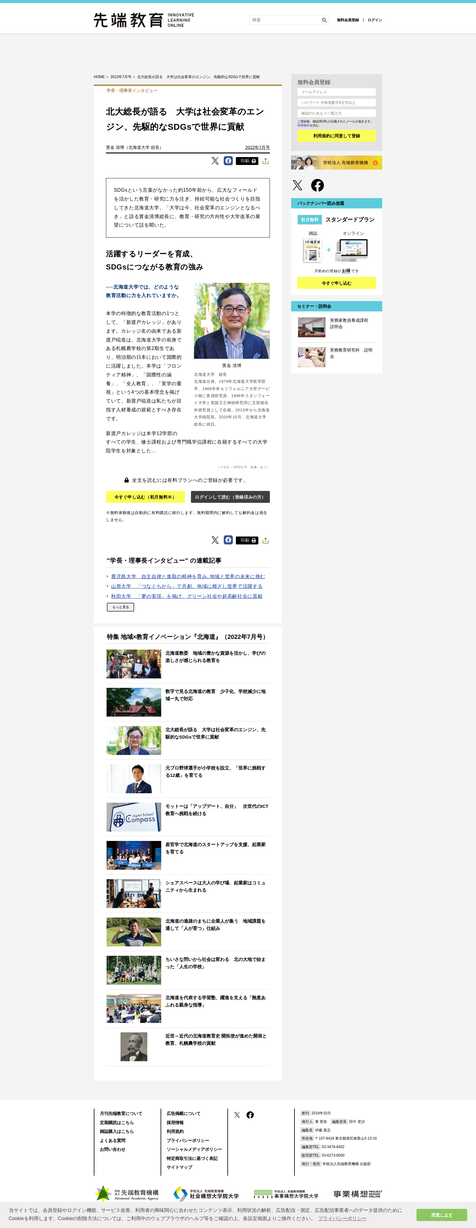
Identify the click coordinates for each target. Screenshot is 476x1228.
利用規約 (304, 125)
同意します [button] (442, 1215)
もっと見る (120, 607)
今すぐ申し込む (337, 283)
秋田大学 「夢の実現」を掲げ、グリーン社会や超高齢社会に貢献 (187, 596)
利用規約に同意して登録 (336, 135)
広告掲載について (184, 1113)
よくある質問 (112, 1140)
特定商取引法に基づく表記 (192, 1158)
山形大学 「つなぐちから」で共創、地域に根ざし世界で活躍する (187, 586)
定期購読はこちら (117, 1122)
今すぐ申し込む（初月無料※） (145, 497)
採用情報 (175, 1122)
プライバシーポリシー (188, 1140)
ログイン (375, 20)
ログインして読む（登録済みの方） (230, 497)
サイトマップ (179, 1167)
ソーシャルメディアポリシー (194, 1149)
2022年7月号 (257, 147)
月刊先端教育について (121, 1113)
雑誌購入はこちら (117, 1131)
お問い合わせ (112, 1149)
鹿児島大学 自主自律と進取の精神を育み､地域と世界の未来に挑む (188, 576)
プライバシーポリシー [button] (342, 1218)
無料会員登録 (348, 20)
